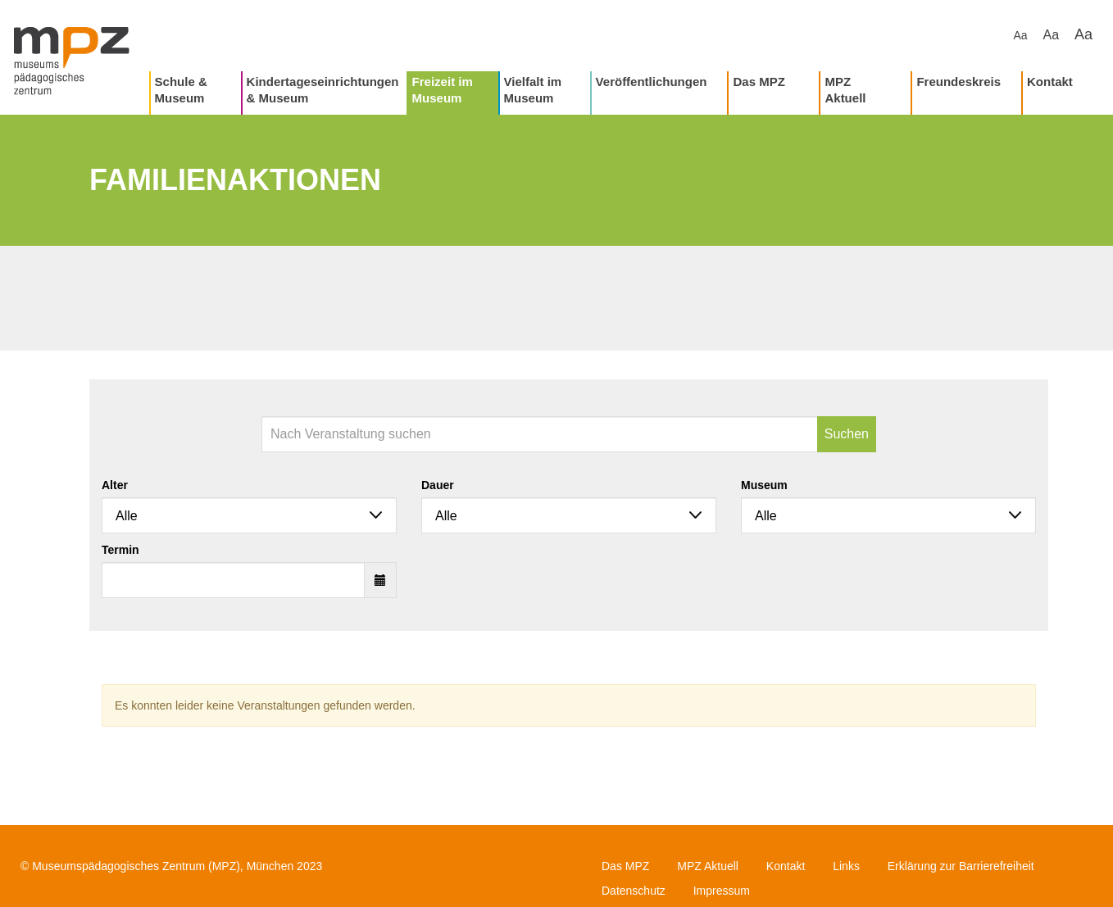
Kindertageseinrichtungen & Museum (323, 90)
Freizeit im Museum (442, 90)
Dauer (437, 485)
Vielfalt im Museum (533, 90)
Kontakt (1050, 81)
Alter (115, 485)
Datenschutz (634, 890)
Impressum (721, 890)
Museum (764, 485)
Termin (120, 549)
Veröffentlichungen (651, 81)
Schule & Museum (181, 90)
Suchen (847, 434)
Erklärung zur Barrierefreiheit (961, 866)
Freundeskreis (958, 81)
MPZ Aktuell (845, 90)
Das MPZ (758, 81)
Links (846, 866)
